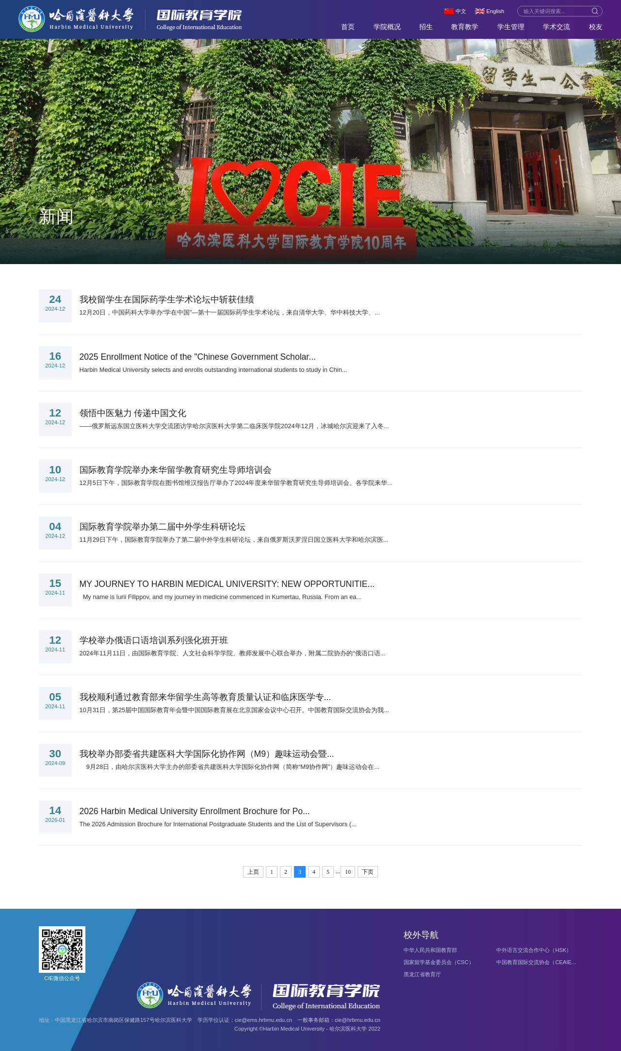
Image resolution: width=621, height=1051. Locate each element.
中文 (461, 11)
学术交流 (556, 27)
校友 (596, 27)
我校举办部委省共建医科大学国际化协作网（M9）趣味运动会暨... (207, 754)
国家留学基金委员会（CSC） (439, 962)
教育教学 (464, 27)
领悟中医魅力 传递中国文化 (133, 413)
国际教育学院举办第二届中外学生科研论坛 (162, 527)
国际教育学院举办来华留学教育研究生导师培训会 (176, 470)
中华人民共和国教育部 (430, 950)
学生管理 (510, 27)
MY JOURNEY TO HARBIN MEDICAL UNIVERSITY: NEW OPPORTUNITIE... (227, 584)
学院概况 (387, 27)
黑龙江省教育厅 (422, 974)
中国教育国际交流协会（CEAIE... (536, 962)
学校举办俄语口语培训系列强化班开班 (154, 640)
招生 (426, 27)
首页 (348, 27)
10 (348, 871)
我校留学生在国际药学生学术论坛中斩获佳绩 (167, 299)
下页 (368, 871)
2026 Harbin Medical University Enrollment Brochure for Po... (195, 811)
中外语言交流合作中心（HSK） (534, 950)
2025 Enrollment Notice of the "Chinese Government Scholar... (198, 357)
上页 (253, 871)
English (496, 11)
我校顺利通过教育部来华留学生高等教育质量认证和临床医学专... (205, 697)
